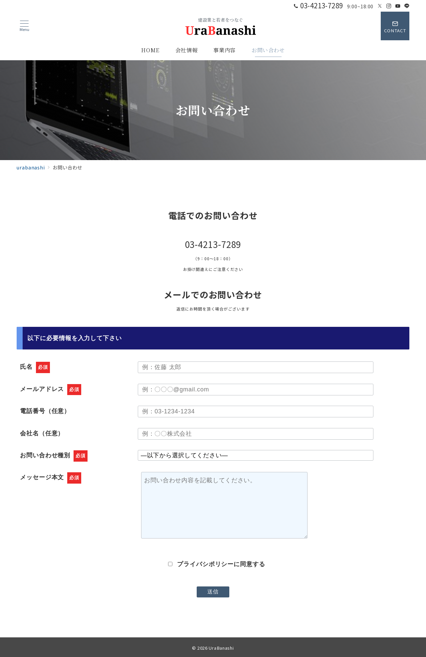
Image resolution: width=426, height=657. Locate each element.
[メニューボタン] (24, 26)
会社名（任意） (42, 433)
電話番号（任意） (45, 411)
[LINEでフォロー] (406, 5)
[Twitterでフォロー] (379, 5)
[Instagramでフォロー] (388, 5)
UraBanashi (221, 648)
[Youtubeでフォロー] (397, 5)
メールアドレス (50, 389)
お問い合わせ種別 (54, 455)
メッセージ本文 (50, 477)
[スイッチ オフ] (395, 26)
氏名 (35, 366)
